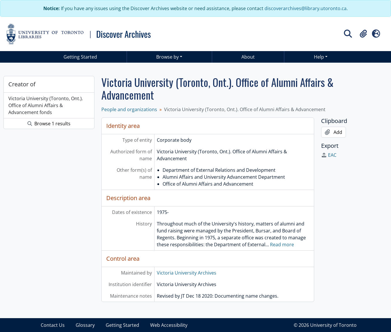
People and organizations (129, 109)
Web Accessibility (168, 325)
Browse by (167, 57)
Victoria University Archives (186, 273)
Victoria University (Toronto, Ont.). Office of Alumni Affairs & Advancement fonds (45, 105)
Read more (282, 244)
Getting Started (80, 57)
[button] (363, 33)
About (248, 57)
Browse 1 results (48, 123)
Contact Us (53, 325)
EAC (328, 155)
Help (319, 57)
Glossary (85, 325)
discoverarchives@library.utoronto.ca (306, 8)
